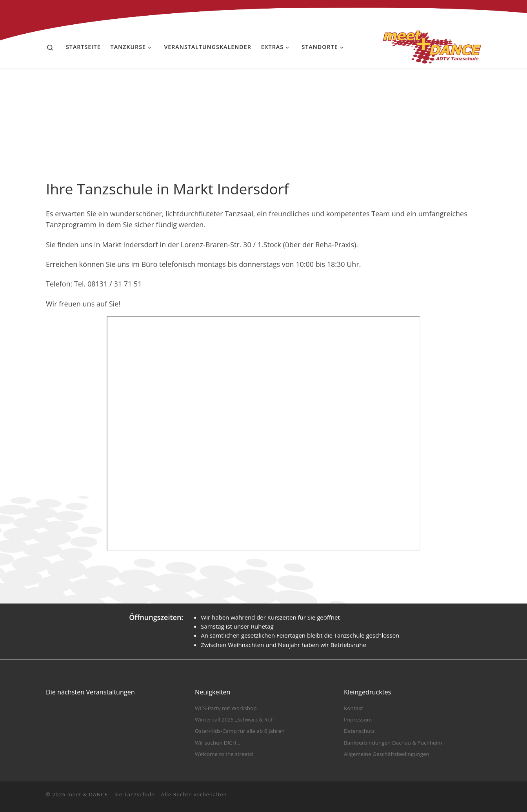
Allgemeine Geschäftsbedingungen (386, 754)
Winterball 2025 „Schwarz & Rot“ (234, 719)
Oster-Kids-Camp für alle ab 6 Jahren (240, 730)
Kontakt (353, 708)
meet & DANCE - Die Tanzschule (111, 794)
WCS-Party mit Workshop (225, 708)
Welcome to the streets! (224, 754)
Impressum (358, 719)
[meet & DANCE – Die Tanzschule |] (432, 45)
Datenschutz (359, 730)
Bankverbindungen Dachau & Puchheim (393, 742)
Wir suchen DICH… (217, 742)
